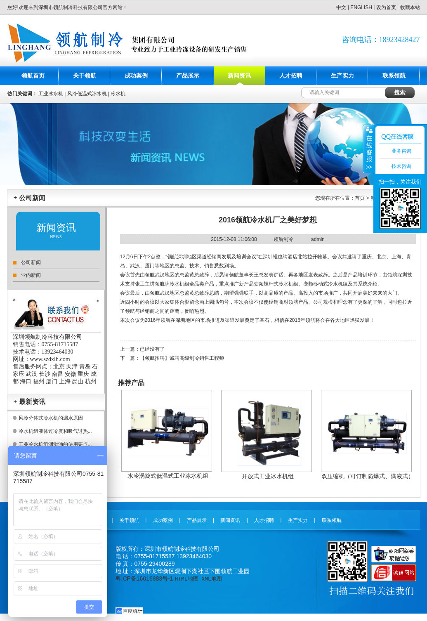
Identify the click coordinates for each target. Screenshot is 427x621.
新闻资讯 (239, 76)
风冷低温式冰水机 (87, 94)
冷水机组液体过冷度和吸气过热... (55, 431)
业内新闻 (31, 275)
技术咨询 (401, 166)
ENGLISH (361, 7)
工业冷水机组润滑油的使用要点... (55, 444)
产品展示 (187, 76)
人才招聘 (290, 76)
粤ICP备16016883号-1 (144, 578)
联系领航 (394, 76)
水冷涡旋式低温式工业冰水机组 (167, 475)
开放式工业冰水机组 (268, 476)
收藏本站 (410, 7)
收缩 (368, 148)
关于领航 (84, 76)
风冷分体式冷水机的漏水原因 (51, 418)
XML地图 (211, 578)
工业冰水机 (50, 94)
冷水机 (118, 94)
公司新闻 (31, 262)
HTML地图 (186, 578)
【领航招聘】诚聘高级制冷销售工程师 (182, 358)
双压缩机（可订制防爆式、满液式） (367, 476)
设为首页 (386, 7)
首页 (360, 198)
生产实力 (342, 76)
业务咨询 (401, 151)
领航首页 (33, 76)
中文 (341, 7)
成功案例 (136, 76)
